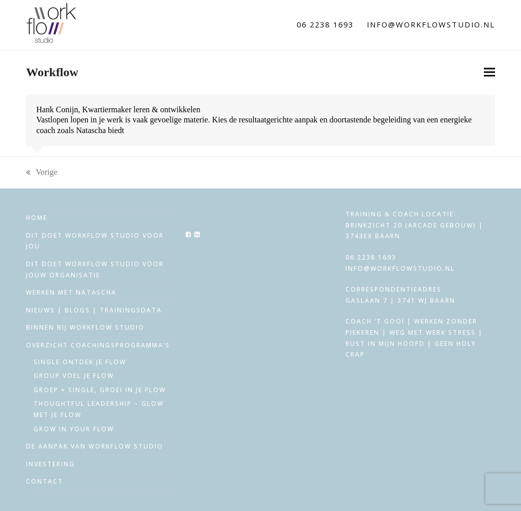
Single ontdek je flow (80, 362)
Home (36, 217)
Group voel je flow (74, 375)
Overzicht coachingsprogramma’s (98, 345)
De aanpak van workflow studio (94, 446)
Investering (50, 464)
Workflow (52, 72)
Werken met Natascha (71, 292)
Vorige (41, 173)
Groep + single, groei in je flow (100, 390)
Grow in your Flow (74, 429)
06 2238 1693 (325, 24)
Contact (44, 481)
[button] (489, 72)
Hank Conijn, (58, 109)
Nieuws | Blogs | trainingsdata (94, 310)
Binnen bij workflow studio (85, 327)
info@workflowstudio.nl (431, 24)
